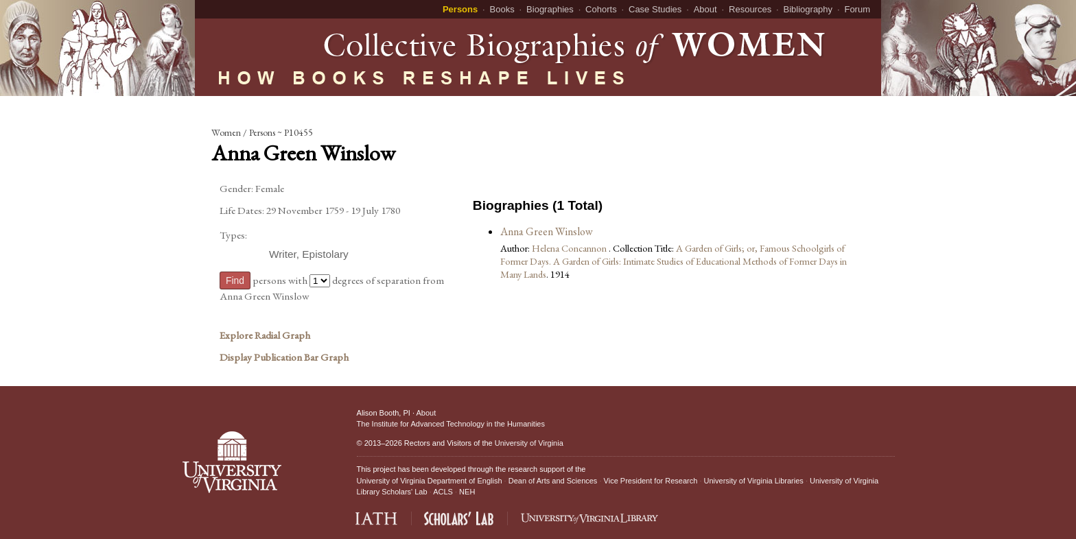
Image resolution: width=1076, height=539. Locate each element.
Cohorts (601, 9)
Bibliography (808, 9)
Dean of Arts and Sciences (553, 481)
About (705, 9)
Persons (460, 9)
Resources (750, 9)
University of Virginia (529, 443)
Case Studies (655, 9)
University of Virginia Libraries (754, 481)
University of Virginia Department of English (429, 481)
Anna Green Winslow (546, 231)
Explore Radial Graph (265, 335)
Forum (857, 9)
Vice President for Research (651, 481)
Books (502, 9)
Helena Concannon (570, 247)
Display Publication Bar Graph (284, 357)
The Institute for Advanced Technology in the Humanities (451, 424)
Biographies (550, 9)
